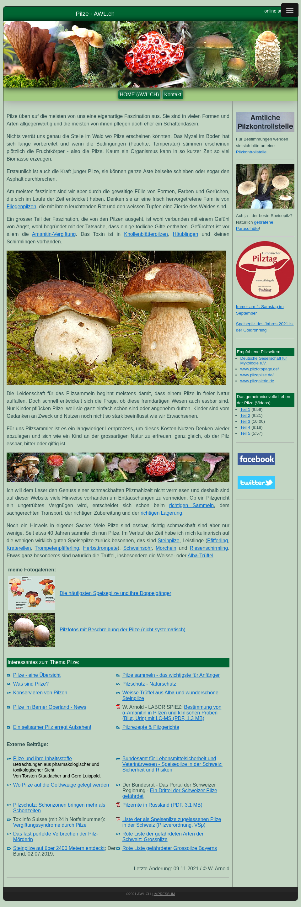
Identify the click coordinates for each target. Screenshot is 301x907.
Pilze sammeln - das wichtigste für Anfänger (171, 675)
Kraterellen (19, 548)
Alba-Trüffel (200, 555)
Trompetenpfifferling (57, 548)
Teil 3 (245, 421)
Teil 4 (245, 427)
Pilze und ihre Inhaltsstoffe (42, 758)
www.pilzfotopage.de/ (259, 369)
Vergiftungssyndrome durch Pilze (50, 825)
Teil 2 (245, 415)
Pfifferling (217, 540)
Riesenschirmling (209, 548)
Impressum (164, 894)
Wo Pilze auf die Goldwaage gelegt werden (61, 785)
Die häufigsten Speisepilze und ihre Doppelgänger (115, 593)
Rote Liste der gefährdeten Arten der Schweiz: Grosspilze (163, 836)
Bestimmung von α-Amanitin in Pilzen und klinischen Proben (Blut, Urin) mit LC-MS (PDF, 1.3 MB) (172, 712)
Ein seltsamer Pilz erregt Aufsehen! (52, 727)
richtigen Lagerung (161, 513)
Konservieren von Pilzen (40, 692)
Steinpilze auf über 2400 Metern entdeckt (59, 848)
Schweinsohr (137, 548)
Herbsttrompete (100, 548)
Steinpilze (168, 540)
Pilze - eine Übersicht (37, 675)
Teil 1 (245, 409)
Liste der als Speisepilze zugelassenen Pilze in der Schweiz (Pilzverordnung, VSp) (171, 822)
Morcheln (166, 548)
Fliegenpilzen (21, 206)
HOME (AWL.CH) (139, 94)
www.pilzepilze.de (256, 375)
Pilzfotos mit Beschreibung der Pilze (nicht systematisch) (122, 629)
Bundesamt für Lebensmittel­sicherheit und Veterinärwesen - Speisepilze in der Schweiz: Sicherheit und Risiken (172, 764)
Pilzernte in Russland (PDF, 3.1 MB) (162, 805)
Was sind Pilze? (31, 684)
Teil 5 (245, 433)
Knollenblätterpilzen (146, 234)
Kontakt (172, 94)
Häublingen (185, 234)
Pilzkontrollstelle (251, 152)
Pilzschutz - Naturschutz (149, 684)
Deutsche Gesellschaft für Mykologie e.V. (263, 360)
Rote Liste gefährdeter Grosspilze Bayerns (169, 848)
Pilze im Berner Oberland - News (49, 707)
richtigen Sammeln (191, 505)
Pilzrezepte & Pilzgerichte (150, 727)
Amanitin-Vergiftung (54, 234)
